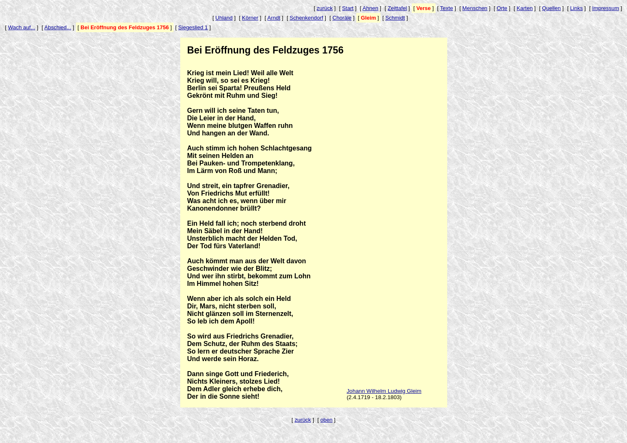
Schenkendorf (306, 18)
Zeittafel (397, 8)
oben (326, 420)
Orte (502, 8)
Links (576, 8)
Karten (525, 8)
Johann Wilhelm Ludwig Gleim (384, 391)
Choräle (342, 18)
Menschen (474, 8)
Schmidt (395, 18)
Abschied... (57, 27)
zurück (324, 8)
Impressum (605, 8)
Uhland (223, 18)
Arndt (273, 18)
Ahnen (370, 8)
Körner (250, 18)
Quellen (551, 8)
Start (347, 8)
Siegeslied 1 (193, 27)
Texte (446, 8)
